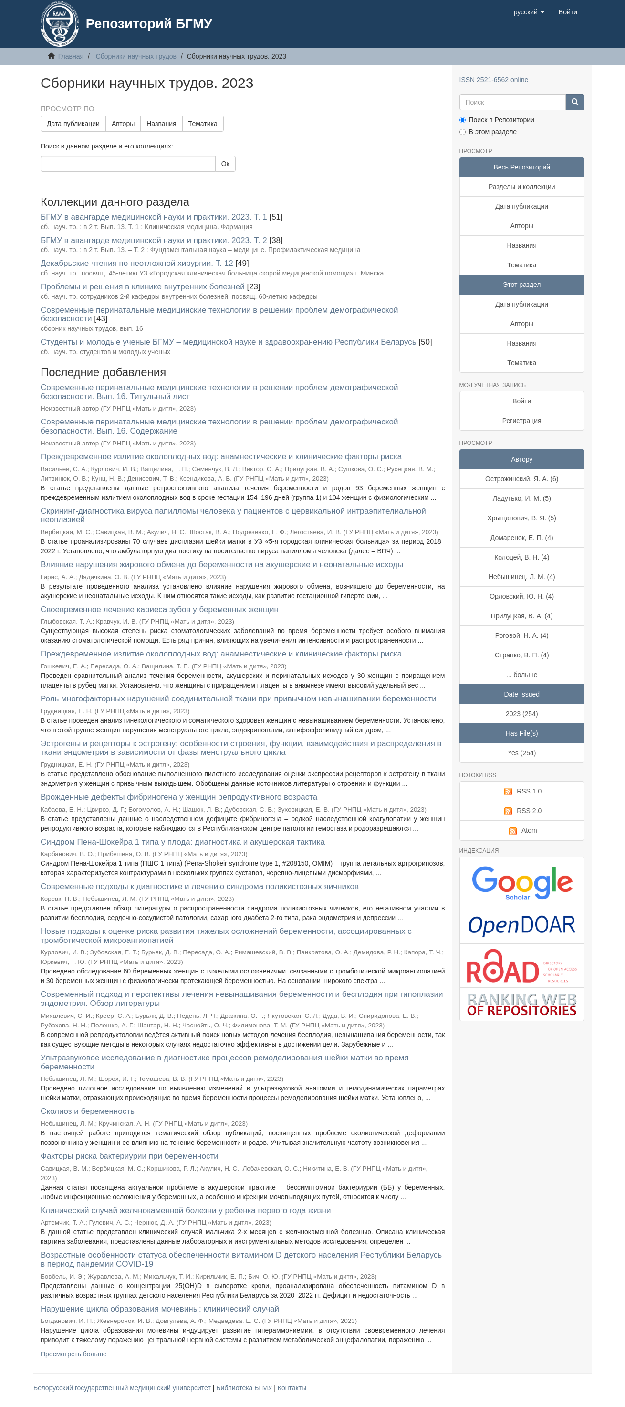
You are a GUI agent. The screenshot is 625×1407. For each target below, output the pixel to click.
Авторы (123, 123)
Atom (522, 830)
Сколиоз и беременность (88, 1111)
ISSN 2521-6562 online (494, 80)
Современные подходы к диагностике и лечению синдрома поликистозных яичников (200, 886)
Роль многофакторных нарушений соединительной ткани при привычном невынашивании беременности (239, 698)
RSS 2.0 (522, 811)
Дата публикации (73, 123)
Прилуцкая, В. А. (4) (522, 616)
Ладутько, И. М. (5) (522, 498)
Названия (161, 123)
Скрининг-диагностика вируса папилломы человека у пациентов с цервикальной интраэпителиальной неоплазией (233, 516)
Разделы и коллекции (522, 186)
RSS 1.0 (522, 791)
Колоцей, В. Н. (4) (521, 557)
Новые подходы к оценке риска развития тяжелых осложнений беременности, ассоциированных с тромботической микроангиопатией (226, 936)
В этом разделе (488, 132)
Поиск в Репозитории (496, 120)
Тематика (203, 123)
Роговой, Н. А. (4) (522, 635)
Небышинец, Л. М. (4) (522, 577)
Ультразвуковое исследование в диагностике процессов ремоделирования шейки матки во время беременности (224, 1062)
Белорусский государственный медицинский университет (123, 1388)
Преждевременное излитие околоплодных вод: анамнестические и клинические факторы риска (221, 456)
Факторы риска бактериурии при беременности (130, 1156)
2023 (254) (522, 714)
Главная (70, 56)
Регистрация (522, 420)
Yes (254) (522, 753)
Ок (225, 164)
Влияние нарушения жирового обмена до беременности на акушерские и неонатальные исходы (222, 564)
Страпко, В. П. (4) (522, 655)
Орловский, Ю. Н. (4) (522, 596)
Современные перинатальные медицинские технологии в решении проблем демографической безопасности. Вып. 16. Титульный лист (219, 392)
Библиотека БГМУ (245, 1388)
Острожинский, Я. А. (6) (521, 479)
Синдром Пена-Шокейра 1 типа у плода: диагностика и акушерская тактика (183, 841)
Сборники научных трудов (136, 56)
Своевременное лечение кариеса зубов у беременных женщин (160, 609)
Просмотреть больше (74, 1354)
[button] (529, 12)
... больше (522, 674)
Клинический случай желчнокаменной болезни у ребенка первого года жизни (186, 1210)
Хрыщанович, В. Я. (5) (522, 518)
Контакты (292, 1388)
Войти (521, 401)
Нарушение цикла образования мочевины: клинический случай (160, 1308)
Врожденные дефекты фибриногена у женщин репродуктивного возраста (179, 797)
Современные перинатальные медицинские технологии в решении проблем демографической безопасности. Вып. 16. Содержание (219, 426)
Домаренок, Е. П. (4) (521, 537)
